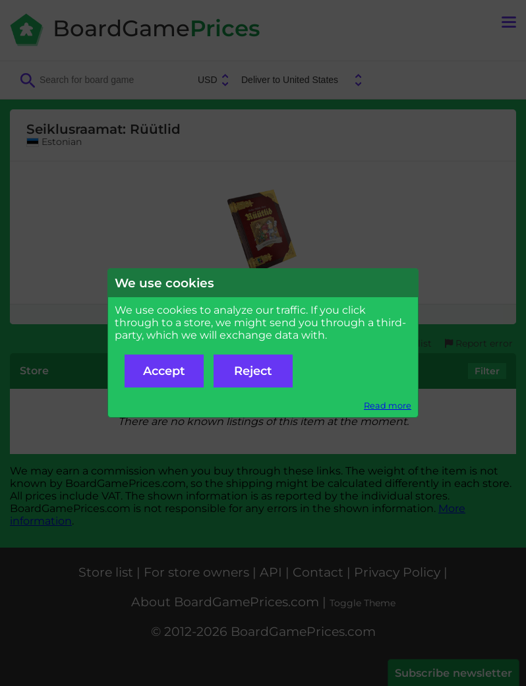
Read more (387, 406)
